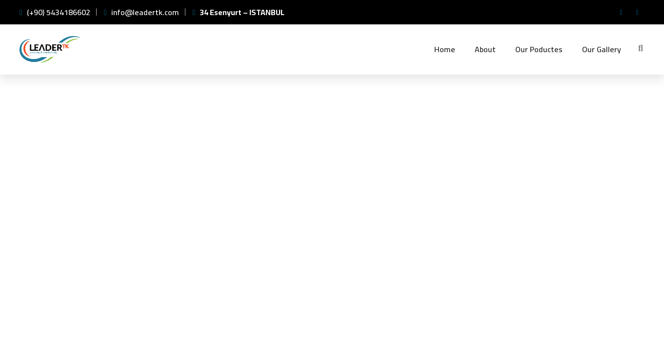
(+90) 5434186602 (55, 12)
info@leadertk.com (141, 12)
